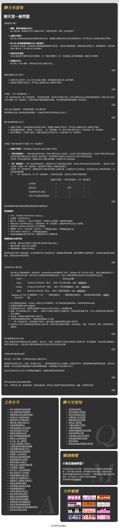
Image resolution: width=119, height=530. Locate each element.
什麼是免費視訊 (75, 428)
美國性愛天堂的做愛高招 (20, 502)
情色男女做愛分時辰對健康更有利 (24, 507)
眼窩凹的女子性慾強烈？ (20, 420)
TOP (113, 70)
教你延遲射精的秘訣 (18, 483)
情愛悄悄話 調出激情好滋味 (21, 415)
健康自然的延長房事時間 (20, 451)
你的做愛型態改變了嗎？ (20, 449)
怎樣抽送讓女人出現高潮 (20, 428)
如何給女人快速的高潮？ (20, 417)
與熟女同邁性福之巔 (18, 433)
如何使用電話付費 (76, 433)
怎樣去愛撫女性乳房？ (19, 491)
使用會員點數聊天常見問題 (80, 430)
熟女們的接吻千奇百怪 (19, 430)
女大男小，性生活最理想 (20, 470)
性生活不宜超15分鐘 (18, 510)
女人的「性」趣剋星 (18, 441)
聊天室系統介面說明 (77, 412)
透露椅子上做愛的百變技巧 (21, 481)
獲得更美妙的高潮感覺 (19, 499)
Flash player (42, 231)
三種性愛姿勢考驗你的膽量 (21, 446)
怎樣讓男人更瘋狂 (17, 467)
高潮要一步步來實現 (18, 454)
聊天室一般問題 (75, 422)
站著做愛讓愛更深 (17, 425)
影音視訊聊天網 (56, 523)
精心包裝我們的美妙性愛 (20, 409)
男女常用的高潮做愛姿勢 (20, 504)
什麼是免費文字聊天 (77, 425)
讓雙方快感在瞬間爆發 (19, 496)
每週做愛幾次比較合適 (19, 475)
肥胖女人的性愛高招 (18, 438)
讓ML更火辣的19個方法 (19, 422)
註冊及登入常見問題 (77, 417)
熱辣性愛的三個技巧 (18, 462)
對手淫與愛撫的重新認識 (20, 436)
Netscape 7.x (67, 229)
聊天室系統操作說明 (77, 415)
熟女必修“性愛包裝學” (19, 494)
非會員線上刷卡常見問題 (79, 436)
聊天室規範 (73, 441)
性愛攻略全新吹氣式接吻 (20, 486)
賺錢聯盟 (77, 479)
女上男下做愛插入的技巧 (20, 444)
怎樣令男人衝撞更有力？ (20, 478)
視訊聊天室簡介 (75, 409)
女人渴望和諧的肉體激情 (20, 412)
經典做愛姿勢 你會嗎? (19, 459)
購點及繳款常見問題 (77, 420)
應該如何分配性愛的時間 (20, 457)
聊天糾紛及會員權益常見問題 (81, 444)
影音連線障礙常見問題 (78, 438)
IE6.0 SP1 (52, 229)
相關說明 (82, 283)
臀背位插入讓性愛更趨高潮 (21, 465)
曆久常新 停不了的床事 (19, 473)
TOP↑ (66, 523)
